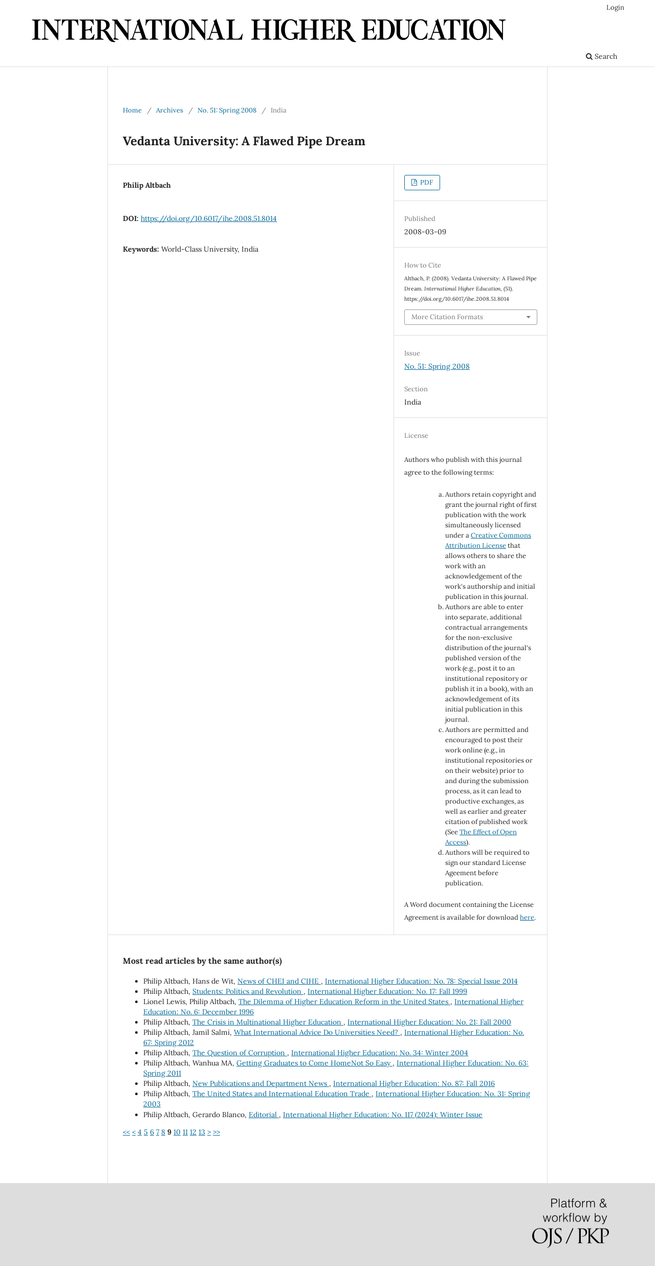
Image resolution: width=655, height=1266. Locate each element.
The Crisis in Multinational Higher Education (267, 1022)
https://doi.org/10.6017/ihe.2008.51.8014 (209, 218)
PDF (426, 182)
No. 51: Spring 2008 (227, 110)
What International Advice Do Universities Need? (317, 1032)
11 (185, 1132)
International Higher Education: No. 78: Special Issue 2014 (421, 981)
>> (216, 1132)
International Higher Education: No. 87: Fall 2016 (414, 1083)
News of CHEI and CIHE (279, 981)
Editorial (264, 1114)
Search (601, 56)
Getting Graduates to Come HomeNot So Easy (314, 1063)
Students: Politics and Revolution (247, 991)
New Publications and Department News (260, 1083)
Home (132, 110)
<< (126, 1132)
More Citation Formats (447, 317)
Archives (169, 110)
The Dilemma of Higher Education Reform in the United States (344, 1001)
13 (202, 1132)
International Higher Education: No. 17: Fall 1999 (387, 991)
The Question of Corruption (239, 1052)
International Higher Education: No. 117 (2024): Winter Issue (383, 1114)
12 (193, 1132)
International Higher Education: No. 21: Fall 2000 (429, 1022)
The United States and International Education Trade (282, 1093)
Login (615, 7)
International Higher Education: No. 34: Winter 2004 (379, 1052)
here (527, 917)
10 (177, 1132)
